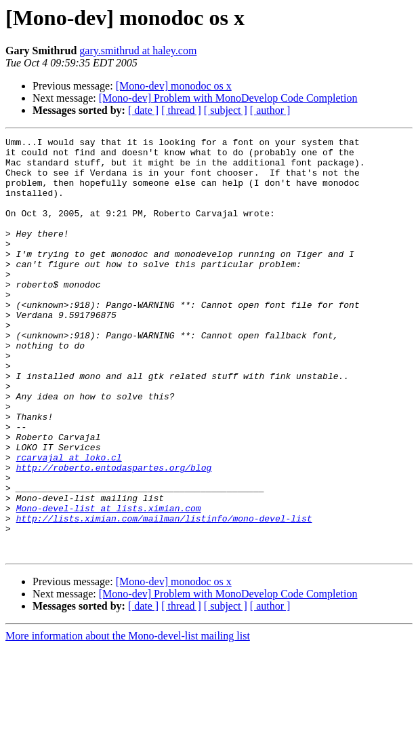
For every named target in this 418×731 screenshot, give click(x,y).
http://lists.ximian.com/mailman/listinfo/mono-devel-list (164, 595)
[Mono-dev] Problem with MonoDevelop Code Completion (228, 98)
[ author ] (270, 110)
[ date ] (143, 110)
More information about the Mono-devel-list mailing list (127, 719)
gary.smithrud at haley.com (137, 50)
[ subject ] (225, 110)
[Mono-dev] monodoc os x (174, 86)
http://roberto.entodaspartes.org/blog (114, 534)
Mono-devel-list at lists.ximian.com (108, 583)
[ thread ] (181, 110)
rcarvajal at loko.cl (69, 522)
